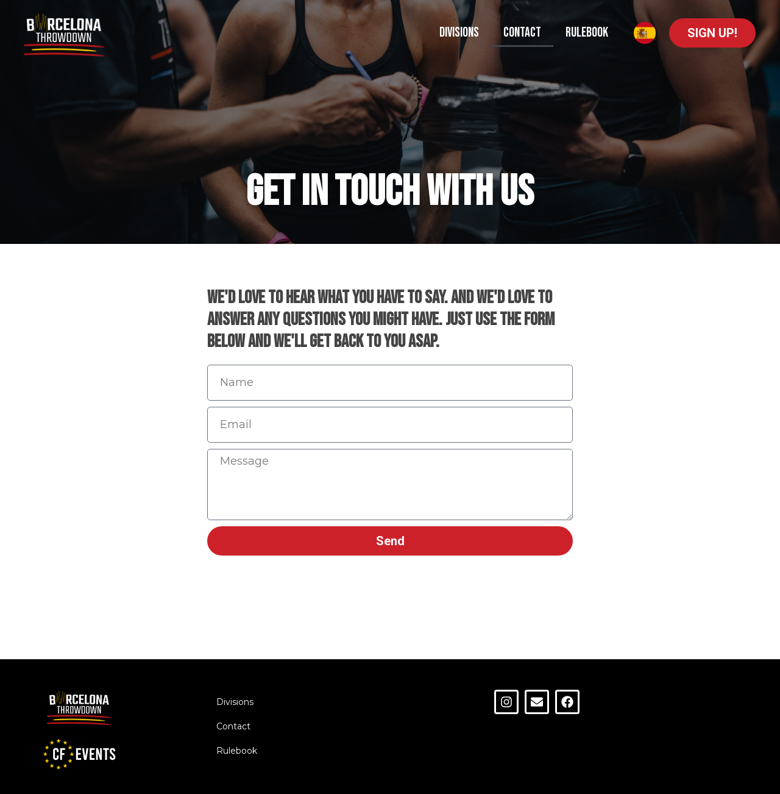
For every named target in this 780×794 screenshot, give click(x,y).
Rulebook (587, 32)
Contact (522, 32)
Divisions (459, 32)
